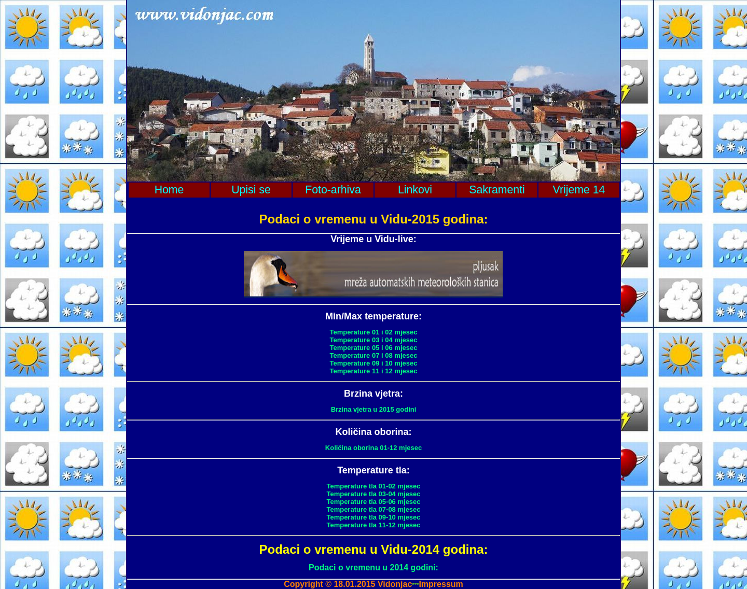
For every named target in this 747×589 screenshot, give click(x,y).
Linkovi (415, 190)
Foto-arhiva (333, 190)
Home (169, 190)
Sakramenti (497, 190)
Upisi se (251, 190)
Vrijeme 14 (579, 190)
